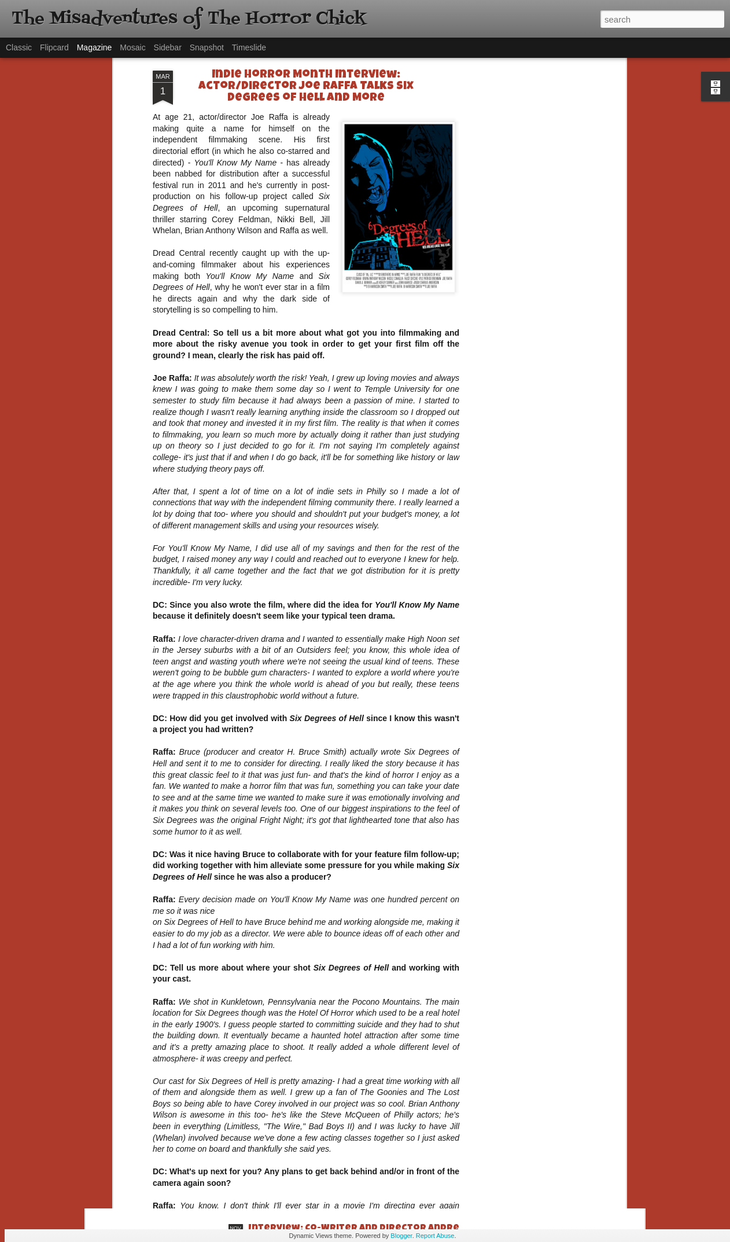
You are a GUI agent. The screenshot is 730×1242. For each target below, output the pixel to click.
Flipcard (54, 47)
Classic (19, 47)
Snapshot (207, 47)
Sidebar (168, 47)
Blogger (401, 1235)
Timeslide (249, 47)
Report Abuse (435, 1235)
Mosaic (132, 47)
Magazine (94, 47)
